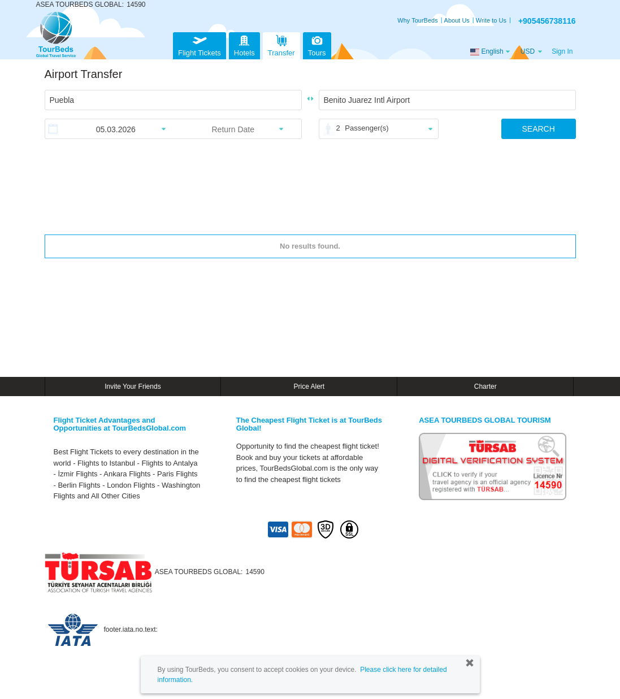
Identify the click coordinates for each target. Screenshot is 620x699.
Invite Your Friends (133, 386)
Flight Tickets (199, 44)
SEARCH (538, 128)
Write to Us (491, 20)
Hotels (244, 44)
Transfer (281, 44)
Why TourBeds (417, 20)
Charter (485, 386)
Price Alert (308, 386)
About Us (457, 20)
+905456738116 (547, 20)
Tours (317, 44)
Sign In (562, 51)
